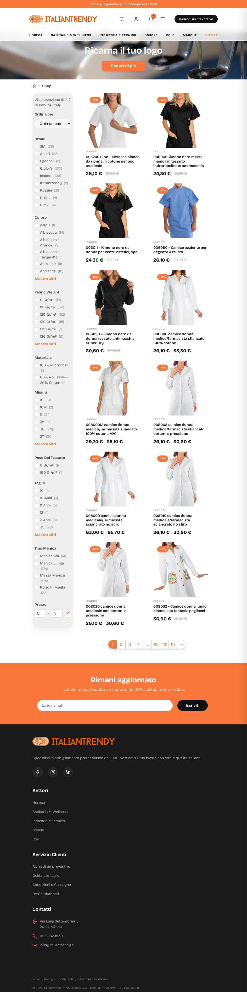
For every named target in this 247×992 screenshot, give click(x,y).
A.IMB (47, 225)
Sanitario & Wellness (71, 35)
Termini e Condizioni (94, 979)
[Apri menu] (165, 19)
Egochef (50, 161)
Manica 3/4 (53, 556)
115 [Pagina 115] (156, 644)
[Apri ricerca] (121, 19)
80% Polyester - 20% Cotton (54, 380)
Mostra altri (45, 278)
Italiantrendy (54, 183)
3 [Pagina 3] (130, 644)
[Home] (34, 86)
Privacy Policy (42, 979)
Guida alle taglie (45, 875)
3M (47, 146)
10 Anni (49, 498)
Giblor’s (52, 168)
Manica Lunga (52, 566)
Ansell (49, 154)
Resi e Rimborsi (45, 894)
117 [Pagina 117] (173, 644)
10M (46, 407)
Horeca (36, 35)
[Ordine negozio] (53, 123)
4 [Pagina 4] (138, 644)
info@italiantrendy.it (57, 945)
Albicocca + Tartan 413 (51, 254)
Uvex (48, 205)
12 (44, 512)
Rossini (50, 190)
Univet (48, 197)
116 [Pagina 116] (164, 644)
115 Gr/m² (52, 307)
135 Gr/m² (51, 329)
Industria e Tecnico (118, 35)
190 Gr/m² (51, 472)
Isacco (50, 176)
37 (46, 436)
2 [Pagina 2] (121, 644)
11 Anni (48, 505)
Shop (47, 86)
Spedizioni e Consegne (51, 885)
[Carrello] (150, 19)
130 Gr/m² (52, 322)
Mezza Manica (52, 578)
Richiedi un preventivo (196, 19)
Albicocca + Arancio (50, 242)
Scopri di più (123, 65)
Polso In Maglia (53, 590)
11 (45, 414)
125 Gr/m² (52, 314)
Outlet (211, 35)
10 (45, 400)
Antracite (51, 264)
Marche (190, 35)
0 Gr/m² (50, 300)
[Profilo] (136, 19)
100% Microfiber (54, 368)
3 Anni (48, 520)
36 (46, 429)
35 (46, 422)
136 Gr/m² (51, 336)
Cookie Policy (66, 979)
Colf (170, 35)
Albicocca (52, 232)
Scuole (151, 35)
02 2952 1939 (51, 936)
